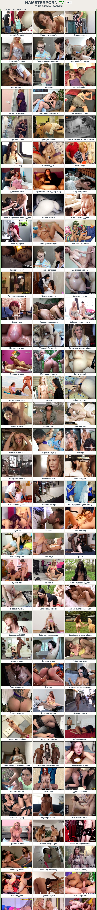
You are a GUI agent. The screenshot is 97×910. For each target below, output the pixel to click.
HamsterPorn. (44, 2)
